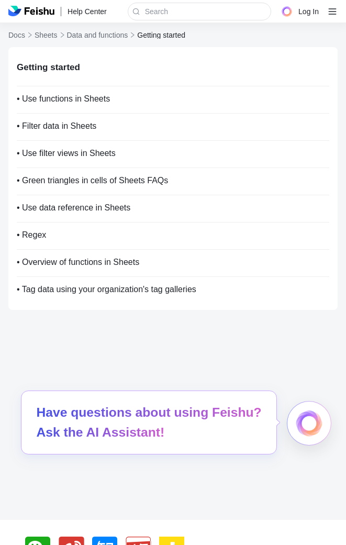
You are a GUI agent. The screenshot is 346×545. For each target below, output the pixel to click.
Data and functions (97, 35)
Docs (16, 35)
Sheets (46, 35)
